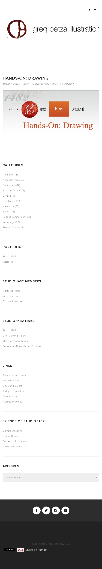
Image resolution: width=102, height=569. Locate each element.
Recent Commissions (14, 216)
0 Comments (67, 83)
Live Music (9, 201)
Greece (7, 195)
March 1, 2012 (11, 83)
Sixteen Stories (11, 227)
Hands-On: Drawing (26, 78)
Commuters (9, 185)
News (53, 83)
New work (8, 206)
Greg (25, 83)
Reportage (9, 222)
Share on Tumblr (36, 549)
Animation (8, 174)
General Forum (40, 83)
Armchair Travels (12, 179)
